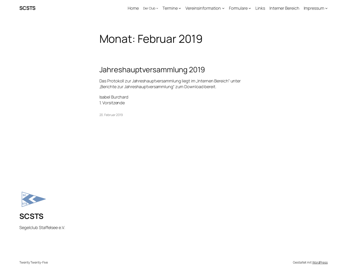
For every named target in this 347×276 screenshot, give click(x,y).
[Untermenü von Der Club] (157, 8)
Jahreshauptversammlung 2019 (152, 69)
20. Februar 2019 (111, 115)
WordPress (320, 262)
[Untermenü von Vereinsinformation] (223, 8)
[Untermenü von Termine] (180, 8)
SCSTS (27, 8)
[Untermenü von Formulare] (250, 8)
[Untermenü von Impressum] (326, 8)
